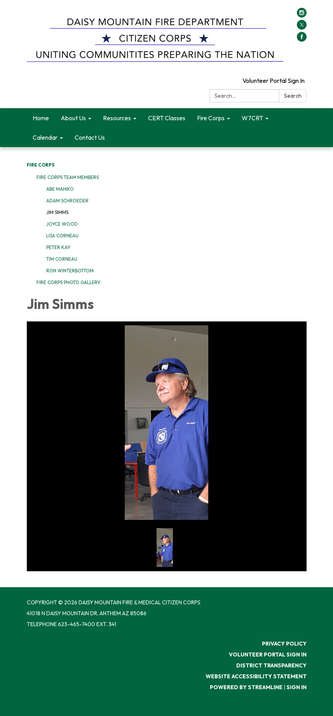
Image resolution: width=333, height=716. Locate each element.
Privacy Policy (284, 643)
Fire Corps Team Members (68, 177)
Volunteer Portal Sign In (273, 80)
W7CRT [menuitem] (252, 118)
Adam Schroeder (67, 201)
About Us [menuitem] (73, 118)
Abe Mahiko (60, 189)
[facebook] (302, 39)
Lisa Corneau (62, 236)
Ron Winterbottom (70, 271)
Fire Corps (40, 165)
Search (293, 95)
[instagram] (302, 15)
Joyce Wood (62, 224)
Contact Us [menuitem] (90, 137)
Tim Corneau (61, 259)
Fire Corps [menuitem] (211, 118)
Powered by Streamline (246, 687)
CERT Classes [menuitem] (166, 118)
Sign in (296, 687)
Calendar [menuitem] (45, 137)
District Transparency (271, 665)
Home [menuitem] (41, 118)
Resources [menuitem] (117, 118)
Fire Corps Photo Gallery (68, 282)
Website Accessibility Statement (256, 676)
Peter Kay (58, 247)
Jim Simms (57, 212)
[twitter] (302, 27)
